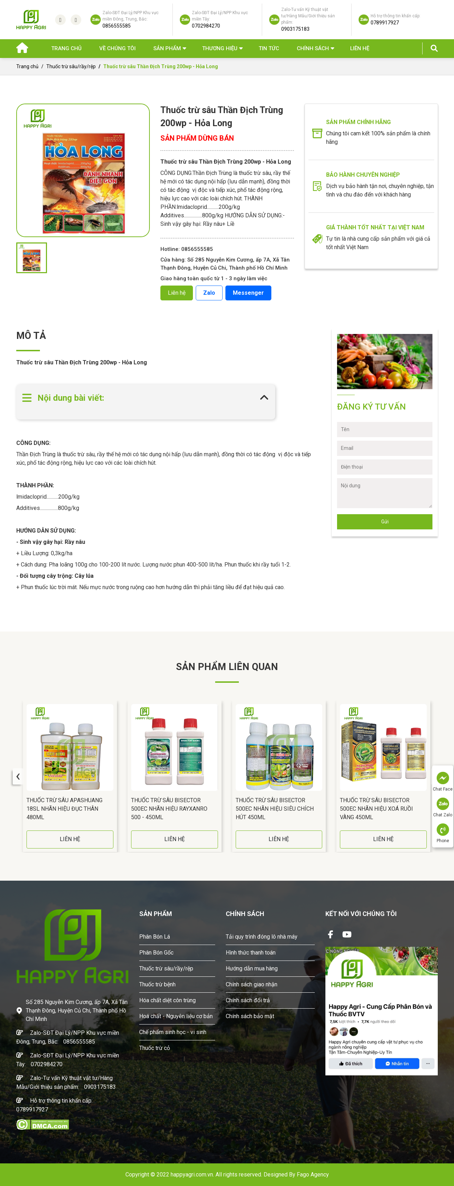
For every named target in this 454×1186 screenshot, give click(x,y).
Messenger (248, 292)
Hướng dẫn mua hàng (252, 968)
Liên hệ (359, 48)
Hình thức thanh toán (251, 952)
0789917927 (32, 1109)
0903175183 (100, 1087)
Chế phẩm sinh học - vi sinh (172, 1032)
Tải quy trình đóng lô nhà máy (261, 936)
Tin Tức (269, 48)
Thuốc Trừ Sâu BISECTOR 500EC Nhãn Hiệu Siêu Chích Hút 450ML (275, 809)
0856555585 (79, 1041)
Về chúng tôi (117, 48)
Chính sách (313, 48)
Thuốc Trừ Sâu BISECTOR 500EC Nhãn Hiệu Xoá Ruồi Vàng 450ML (376, 809)
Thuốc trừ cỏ (154, 1048)
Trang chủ (66, 48)
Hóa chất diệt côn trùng (167, 1000)
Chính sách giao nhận (251, 984)
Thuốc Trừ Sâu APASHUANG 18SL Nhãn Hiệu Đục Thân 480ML (64, 809)
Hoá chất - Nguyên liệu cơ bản (176, 1016)
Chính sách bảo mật (250, 1016)
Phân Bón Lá (154, 936)
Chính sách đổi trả (248, 1000)
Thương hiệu (219, 48)
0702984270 (47, 1064)
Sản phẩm (167, 48)
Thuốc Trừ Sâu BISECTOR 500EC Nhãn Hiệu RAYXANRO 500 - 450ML (169, 809)
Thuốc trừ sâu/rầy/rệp (71, 66)
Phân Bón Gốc (156, 952)
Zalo (209, 292)
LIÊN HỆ (70, 839)
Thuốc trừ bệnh (157, 984)
